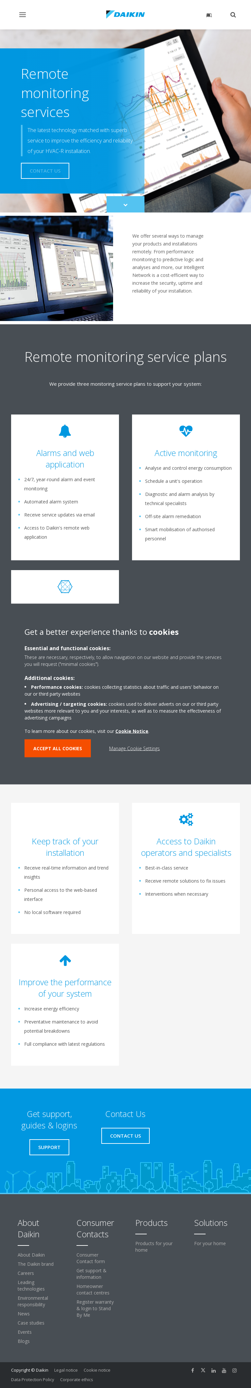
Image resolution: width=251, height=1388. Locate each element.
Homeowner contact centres (92, 1289)
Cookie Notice (131, 731)
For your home (210, 1243)
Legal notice (66, 1370)
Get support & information (91, 1273)
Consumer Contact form (90, 1258)
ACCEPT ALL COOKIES (57, 748)
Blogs (24, 1341)
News (24, 1314)
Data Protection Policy (32, 1379)
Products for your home (154, 1246)
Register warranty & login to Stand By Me (95, 1308)
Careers (26, 1273)
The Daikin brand (36, 1264)
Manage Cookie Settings (134, 748)
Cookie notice (97, 1370)
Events (25, 1332)
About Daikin (31, 1255)
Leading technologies (31, 1285)
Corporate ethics (76, 1379)
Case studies (31, 1323)
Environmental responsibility (33, 1301)
